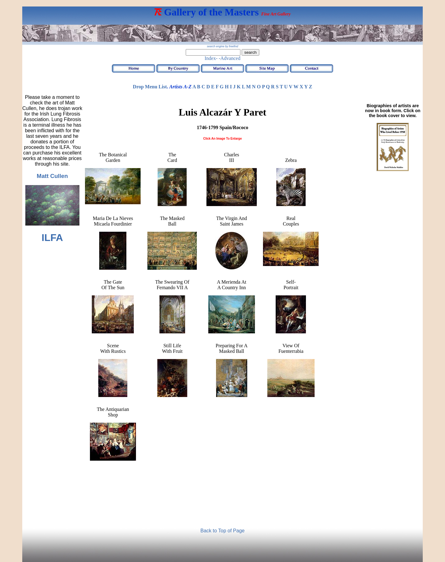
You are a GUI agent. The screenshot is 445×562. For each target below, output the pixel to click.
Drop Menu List (150, 86)
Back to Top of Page (223, 530)
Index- (211, 58)
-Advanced (229, 58)
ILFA (52, 237)
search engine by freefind (222, 46)
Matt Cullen (52, 176)
